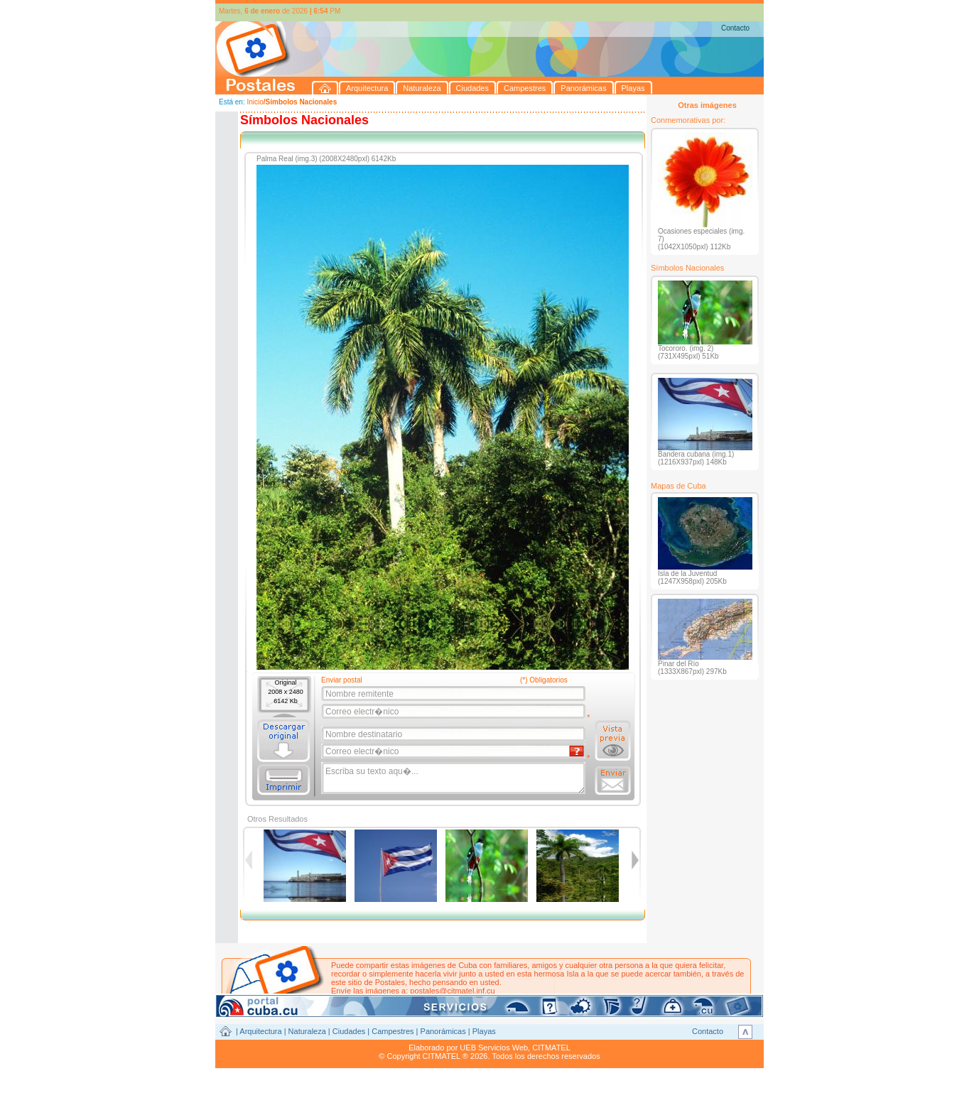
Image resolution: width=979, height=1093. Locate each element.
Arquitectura (260, 1031)
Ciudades (348, 1031)
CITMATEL (551, 1047)
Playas (484, 1031)
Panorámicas (443, 1031)
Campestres (392, 1031)
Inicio (255, 102)
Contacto (735, 28)
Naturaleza (307, 1031)
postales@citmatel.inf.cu (452, 990)
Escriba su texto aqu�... (454, 778)
